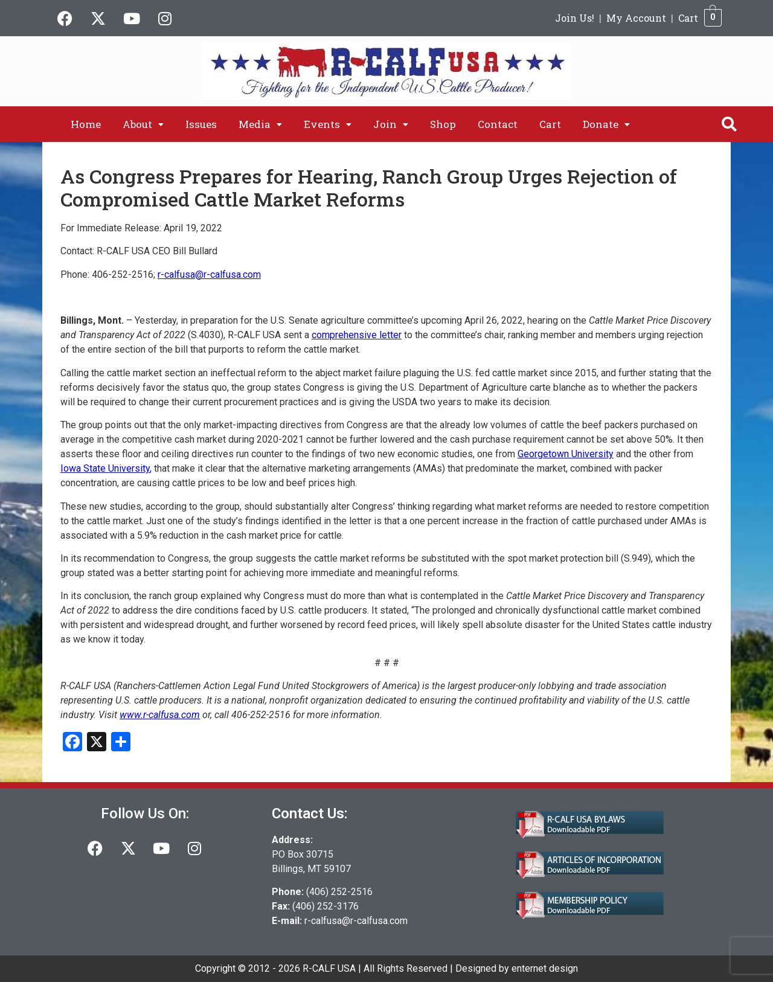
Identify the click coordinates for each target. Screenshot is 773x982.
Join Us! (574, 17)
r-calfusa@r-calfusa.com (356, 920)
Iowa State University (105, 468)
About (143, 124)
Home (86, 124)
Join (390, 124)
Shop (443, 124)
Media (260, 124)
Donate (606, 124)
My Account (636, 17)
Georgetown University (566, 454)
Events (327, 124)
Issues (201, 124)
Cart (688, 17)
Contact (498, 124)
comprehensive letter (357, 335)
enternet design (545, 968)
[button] (143, 124)
